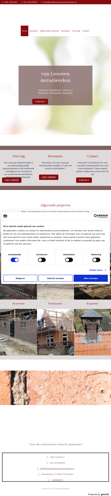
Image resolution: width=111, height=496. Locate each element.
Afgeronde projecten (49, 31)
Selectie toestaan (55, 278)
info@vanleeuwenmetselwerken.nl (60, 2)
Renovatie (19, 303)
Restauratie (55, 303)
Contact (85, 31)
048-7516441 (10, 2)
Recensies (65, 31)
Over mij (76, 31)
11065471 (57, 479)
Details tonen (95, 270)
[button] (40, 101)
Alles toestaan (91, 278)
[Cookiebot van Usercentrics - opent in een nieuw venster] (96, 216)
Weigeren (20, 278)
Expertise (33, 31)
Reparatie (92, 303)
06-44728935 (30, 2)
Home (24, 31)
